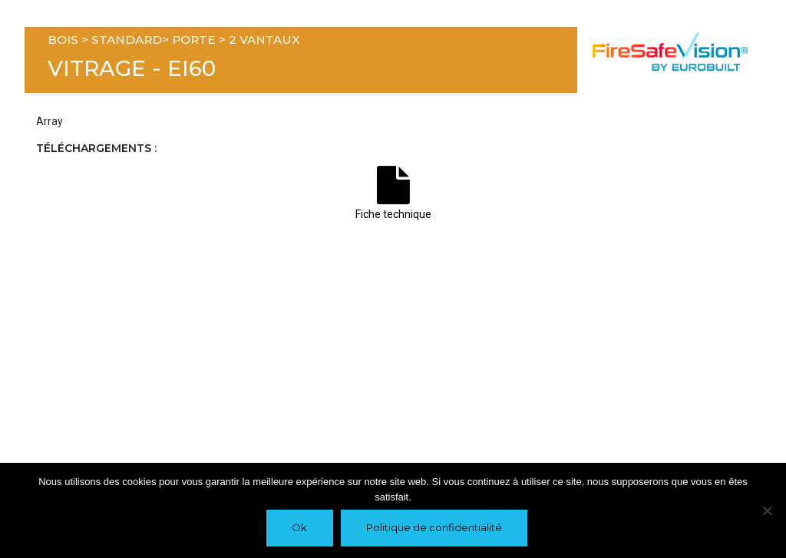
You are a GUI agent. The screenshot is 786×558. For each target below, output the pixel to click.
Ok (299, 527)
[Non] (766, 510)
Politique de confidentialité (434, 527)
